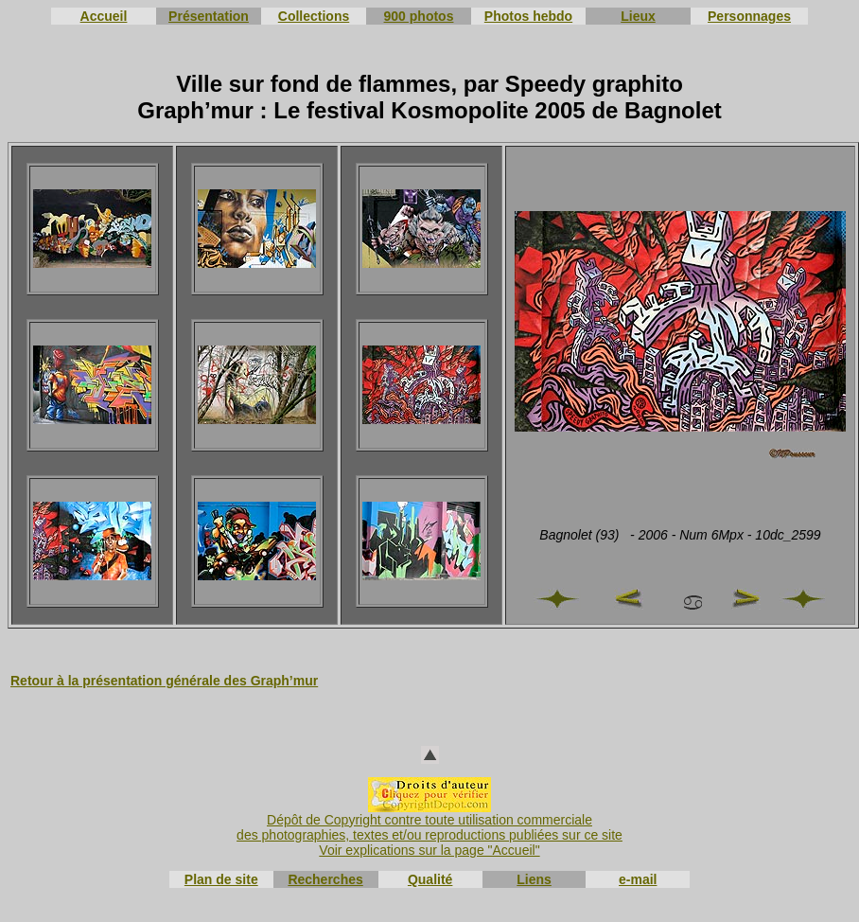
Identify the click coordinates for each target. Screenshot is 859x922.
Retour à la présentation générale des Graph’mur (164, 680)
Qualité (430, 879)
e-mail (638, 879)
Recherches (325, 879)
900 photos (419, 16)
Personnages (749, 16)
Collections (313, 16)
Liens (534, 879)
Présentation (208, 16)
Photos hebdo (528, 16)
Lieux (638, 16)
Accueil (104, 16)
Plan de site (221, 879)
